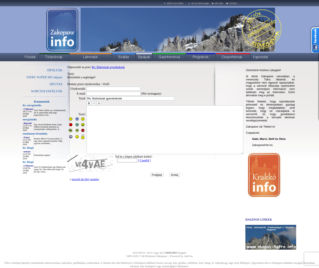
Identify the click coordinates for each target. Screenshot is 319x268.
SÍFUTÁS (46, 84)
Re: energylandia (22, 105)
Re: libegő (18, 147)
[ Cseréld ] (135, 170)
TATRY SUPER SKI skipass (35, 77)
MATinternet (149, 256)
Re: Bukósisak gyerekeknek (98, 67)
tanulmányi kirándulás (25, 133)
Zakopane (161, 256)
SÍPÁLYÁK (45, 70)
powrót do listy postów (75, 188)
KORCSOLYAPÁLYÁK (37, 91)
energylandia (20, 119)
